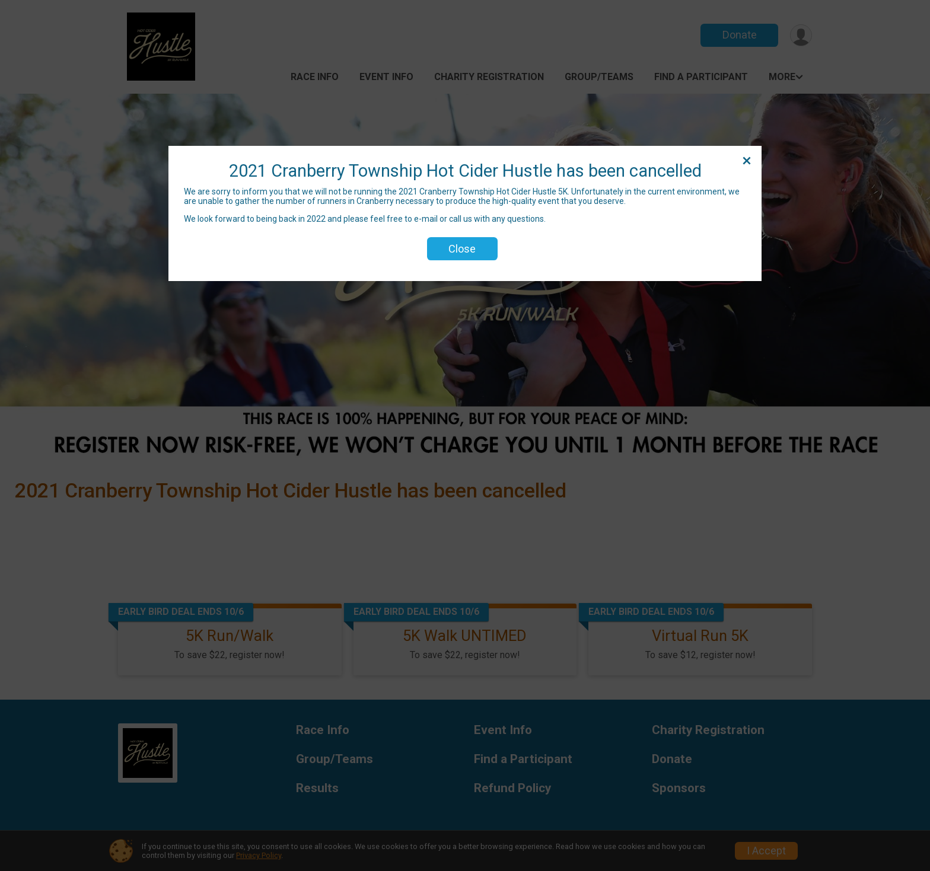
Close (462, 249)
